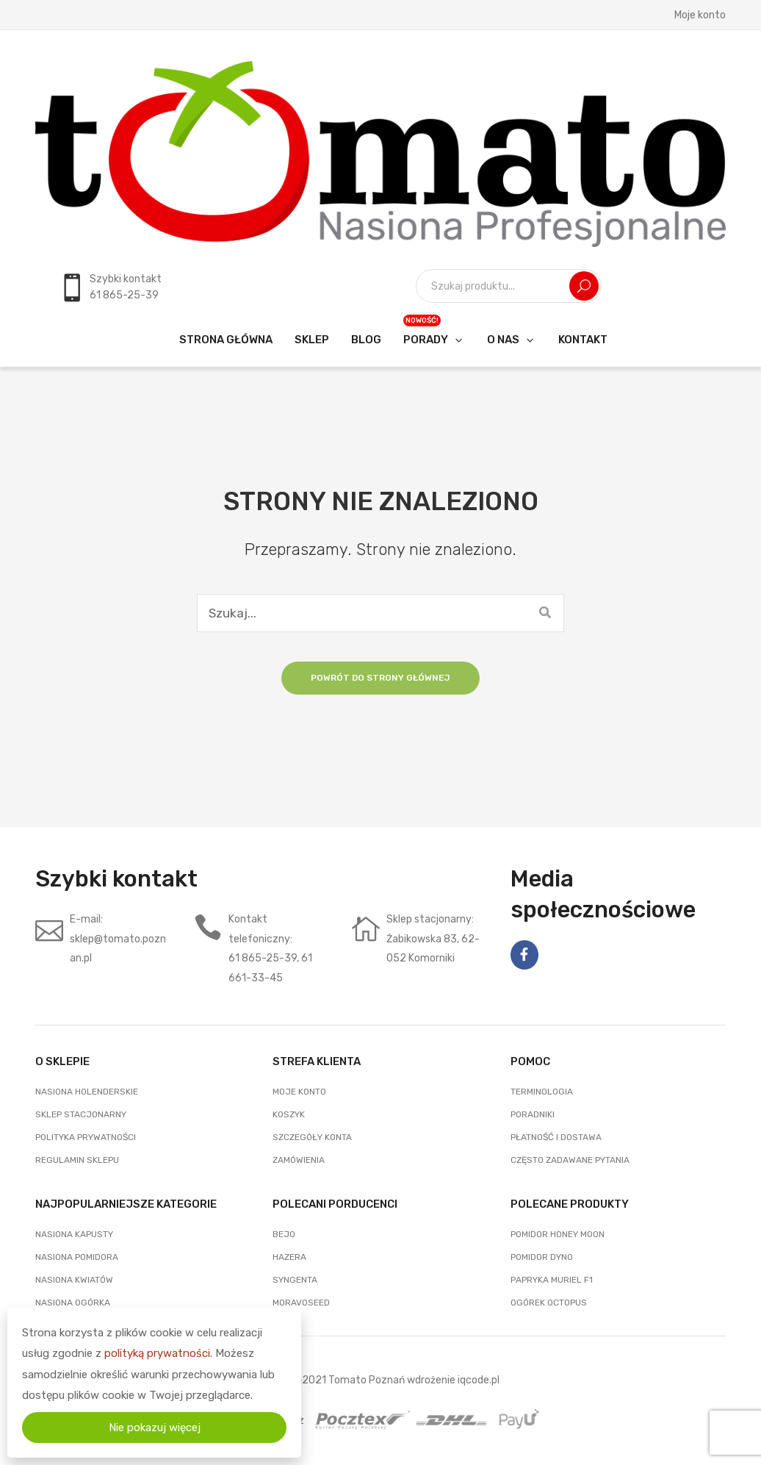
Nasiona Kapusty (74, 1234)
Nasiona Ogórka (72, 1302)
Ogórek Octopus (549, 1302)
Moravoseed (301, 1302)
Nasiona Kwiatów (74, 1280)
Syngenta (295, 1280)
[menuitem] (226, 339)
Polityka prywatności (85, 1137)
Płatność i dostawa (556, 1137)
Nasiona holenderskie (86, 1091)
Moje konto (700, 15)
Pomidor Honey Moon (558, 1234)
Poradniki (533, 1114)
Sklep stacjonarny (80, 1114)
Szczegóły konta (312, 1137)
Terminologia (542, 1091)
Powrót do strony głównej (380, 678)
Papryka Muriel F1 (552, 1280)
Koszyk (289, 1114)
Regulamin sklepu (77, 1160)
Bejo (284, 1234)
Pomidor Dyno (542, 1257)
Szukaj (584, 286)
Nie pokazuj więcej (155, 1427)
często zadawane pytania (570, 1160)
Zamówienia (299, 1160)
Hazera (289, 1257)
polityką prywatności (157, 1353)
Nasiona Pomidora (76, 1257)
